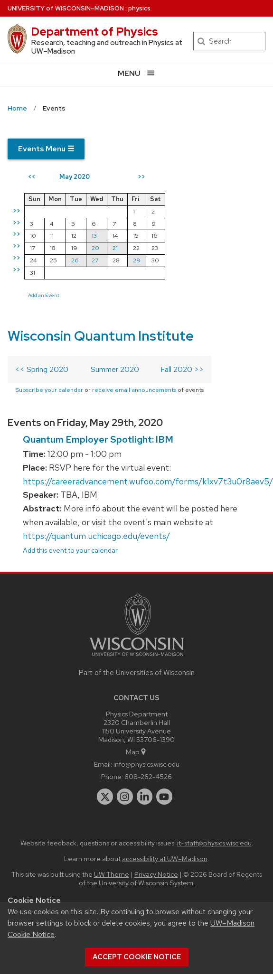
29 (137, 260)
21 (115, 248)
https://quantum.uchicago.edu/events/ (96, 535)
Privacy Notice (156, 874)
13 (94, 236)
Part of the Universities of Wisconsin (137, 672)
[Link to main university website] (136, 658)
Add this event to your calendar (70, 550)
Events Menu (46, 149)
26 (75, 260)
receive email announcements (134, 390)
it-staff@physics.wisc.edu (214, 842)
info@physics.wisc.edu (146, 764)
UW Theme (111, 874)
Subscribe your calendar (49, 390)
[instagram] (125, 796)
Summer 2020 (115, 369)
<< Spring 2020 (41, 369)
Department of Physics (94, 31)
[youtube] (164, 796)
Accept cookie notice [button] (137, 957)
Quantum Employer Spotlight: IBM (98, 439)
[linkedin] (145, 796)
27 (95, 260)
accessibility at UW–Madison (164, 858)
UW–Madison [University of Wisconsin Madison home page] (66, 8)
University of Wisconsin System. (147, 882)
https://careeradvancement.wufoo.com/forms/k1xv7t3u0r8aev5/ (148, 481)
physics (139, 8)
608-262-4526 (148, 776)
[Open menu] (136, 73)
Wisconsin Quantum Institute (101, 335)
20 (95, 248)
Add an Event (43, 295)
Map (136, 751)
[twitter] (105, 796)
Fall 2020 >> (182, 369)
